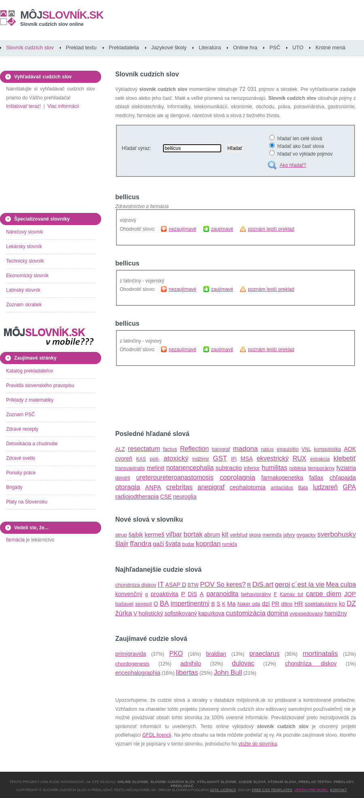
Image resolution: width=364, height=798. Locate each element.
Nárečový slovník (24, 232)
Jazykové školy (168, 47)
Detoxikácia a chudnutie (31, 443)
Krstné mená (330, 47)
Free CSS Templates (272, 790)
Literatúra (210, 47)
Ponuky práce (21, 473)
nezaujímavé (182, 229)
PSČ (274, 47)
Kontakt (338, 790)
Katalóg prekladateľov (29, 371)
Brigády (14, 487)
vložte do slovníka (257, 744)
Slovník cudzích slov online (52, 24)
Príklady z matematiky (29, 400)
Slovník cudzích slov (30, 47)
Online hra (245, 47)
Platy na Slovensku (26, 502)
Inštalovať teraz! (23, 106)
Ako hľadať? (292, 165)
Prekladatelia (124, 47)
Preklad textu (81, 47)
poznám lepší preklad (271, 229)
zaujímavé (222, 229)
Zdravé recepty (22, 429)
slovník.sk (62, 15)
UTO (297, 47)
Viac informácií (63, 106)
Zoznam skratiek (24, 304)
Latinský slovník (23, 290)
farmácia (15, 540)
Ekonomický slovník (27, 275)
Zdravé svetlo (20, 458)
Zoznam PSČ (20, 414)
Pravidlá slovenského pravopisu (40, 385)
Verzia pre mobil (311, 790)
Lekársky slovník (24, 246)
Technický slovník (25, 261)
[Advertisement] (210, 398)
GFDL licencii (156, 735)
